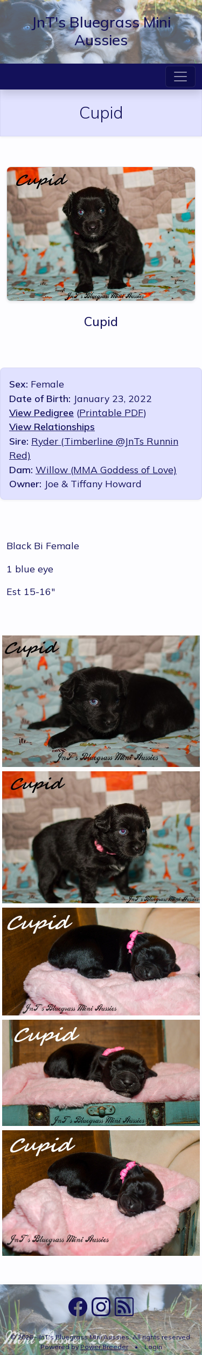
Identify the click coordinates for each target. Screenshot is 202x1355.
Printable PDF (111, 412)
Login (153, 1347)
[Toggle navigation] (180, 76)
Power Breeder (104, 1347)
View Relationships (52, 426)
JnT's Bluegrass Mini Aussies (101, 30)
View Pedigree (41, 412)
